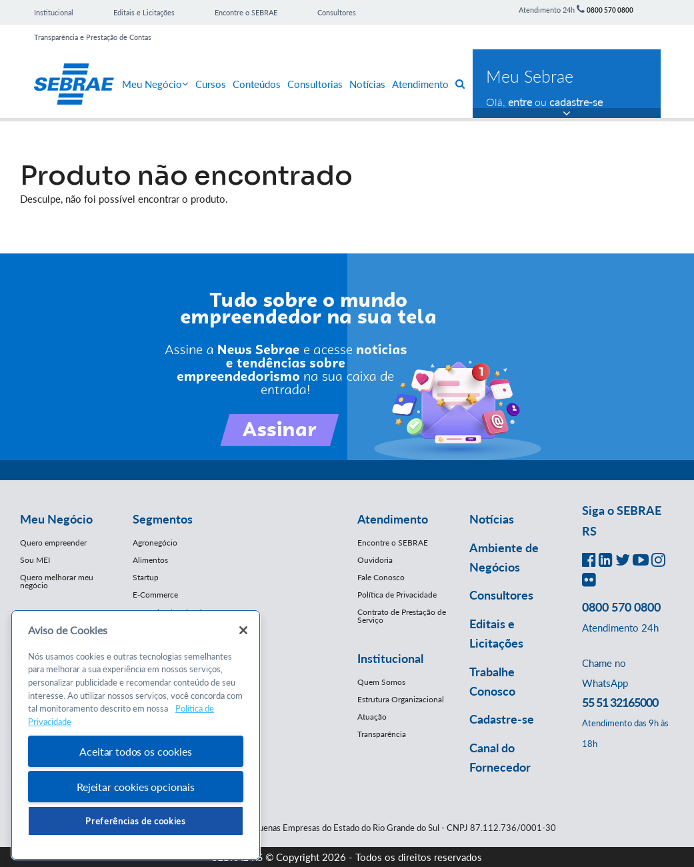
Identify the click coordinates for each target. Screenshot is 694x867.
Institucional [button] (390, 658)
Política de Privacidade (397, 595)
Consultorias (315, 84)
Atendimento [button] (392, 519)
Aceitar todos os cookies (135, 751)
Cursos (210, 84)
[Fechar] (243, 630)
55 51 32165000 (620, 702)
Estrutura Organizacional (400, 699)
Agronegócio (155, 543)
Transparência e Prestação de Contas (92, 37)
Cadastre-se (501, 719)
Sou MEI (35, 560)
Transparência (381, 734)
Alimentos (150, 560)
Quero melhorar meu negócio (56, 581)
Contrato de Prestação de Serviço (401, 616)
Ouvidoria (375, 560)
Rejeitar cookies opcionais (136, 786)
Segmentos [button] (163, 519)
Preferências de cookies (135, 821)
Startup (146, 577)
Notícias (367, 84)
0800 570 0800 (610, 10)
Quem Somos (381, 682)
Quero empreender (53, 543)
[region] (136, 735)
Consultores (336, 12)
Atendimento (420, 84)
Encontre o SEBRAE (246, 12)
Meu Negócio (155, 84)
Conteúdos (257, 84)
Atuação (372, 717)
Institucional (53, 12)
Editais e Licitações (144, 12)
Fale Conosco (381, 577)
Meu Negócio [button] (56, 519)
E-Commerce (155, 595)
